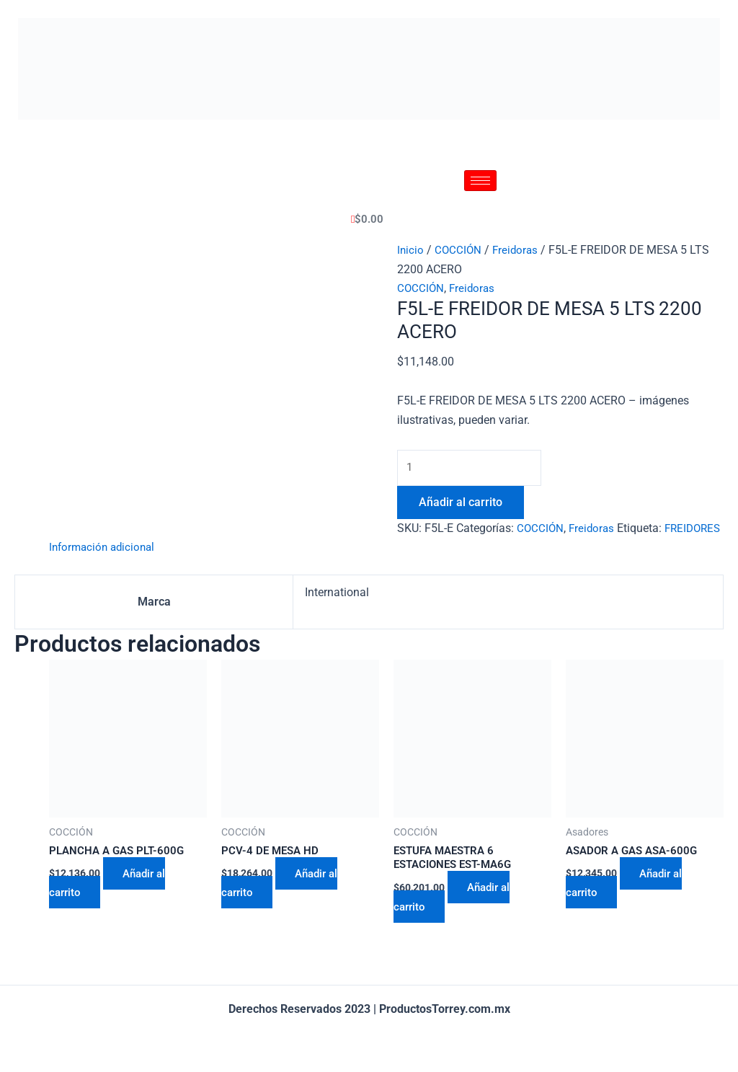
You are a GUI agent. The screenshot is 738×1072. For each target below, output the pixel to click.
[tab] (105, 568)
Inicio (410, 250)
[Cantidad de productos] (472, 468)
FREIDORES (427, 549)
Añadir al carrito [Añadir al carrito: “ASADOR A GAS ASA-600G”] (627, 903)
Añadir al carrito (460, 503)
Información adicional (105, 568)
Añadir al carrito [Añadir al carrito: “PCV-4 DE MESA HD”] (282, 903)
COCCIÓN (459, 250)
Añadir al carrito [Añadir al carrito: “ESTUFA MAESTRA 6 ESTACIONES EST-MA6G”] (455, 919)
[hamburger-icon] (480, 180)
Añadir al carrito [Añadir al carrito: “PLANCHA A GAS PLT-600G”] (110, 903)
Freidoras (518, 250)
